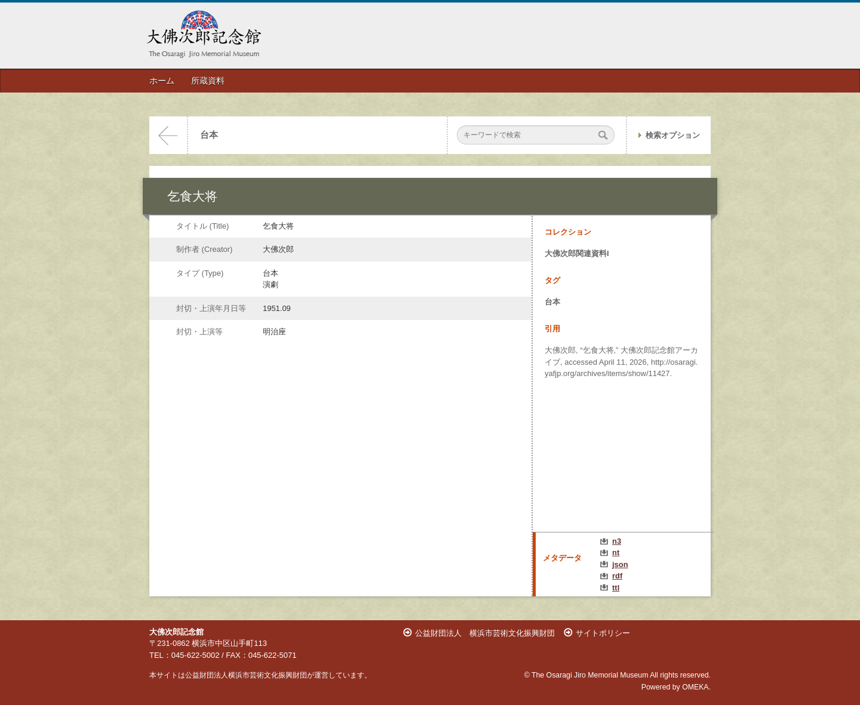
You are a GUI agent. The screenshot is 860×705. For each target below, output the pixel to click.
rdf (617, 575)
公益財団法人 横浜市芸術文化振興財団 (485, 633)
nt (615, 552)
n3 (616, 541)
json (620, 564)
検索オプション (673, 135)
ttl (615, 587)
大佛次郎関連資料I (577, 253)
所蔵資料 (208, 80)
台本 (209, 135)
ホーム (161, 80)
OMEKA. (696, 687)
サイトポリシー (603, 633)
